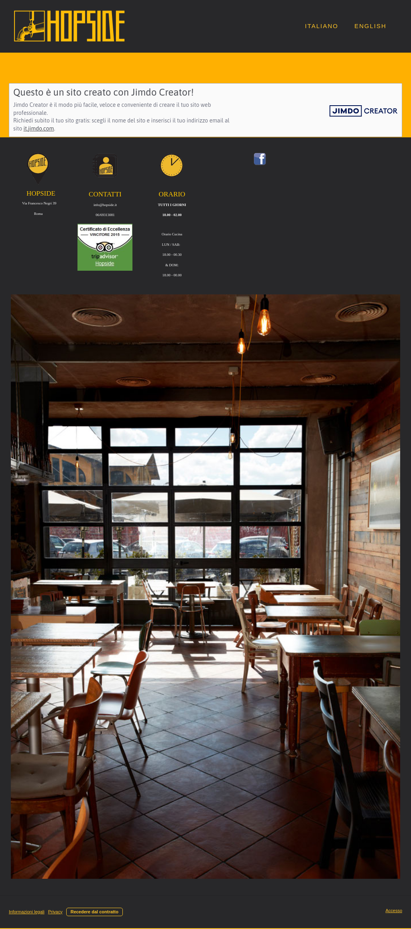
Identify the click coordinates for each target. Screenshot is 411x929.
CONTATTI (105, 194)
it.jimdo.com (38, 128)
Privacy (55, 911)
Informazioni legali (27, 911)
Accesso (393, 910)
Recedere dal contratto (94, 911)
